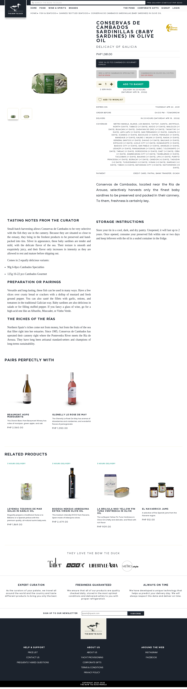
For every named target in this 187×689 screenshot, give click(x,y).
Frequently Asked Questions (33, 662)
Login (176, 8)
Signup (165, 8)
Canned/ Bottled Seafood (73, 13)
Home (33, 8)
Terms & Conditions (92, 667)
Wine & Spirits (57, 8)
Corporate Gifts (148, 8)
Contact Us (32, 657)
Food (42, 8)
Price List (33, 652)
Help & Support (34, 647)
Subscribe (136, 614)
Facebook (151, 657)
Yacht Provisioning (92, 657)
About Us (93, 647)
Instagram (151, 652)
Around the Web (152, 647)
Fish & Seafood (47, 13)
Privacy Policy (92, 672)
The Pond (129, 8)
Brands (73, 8)
